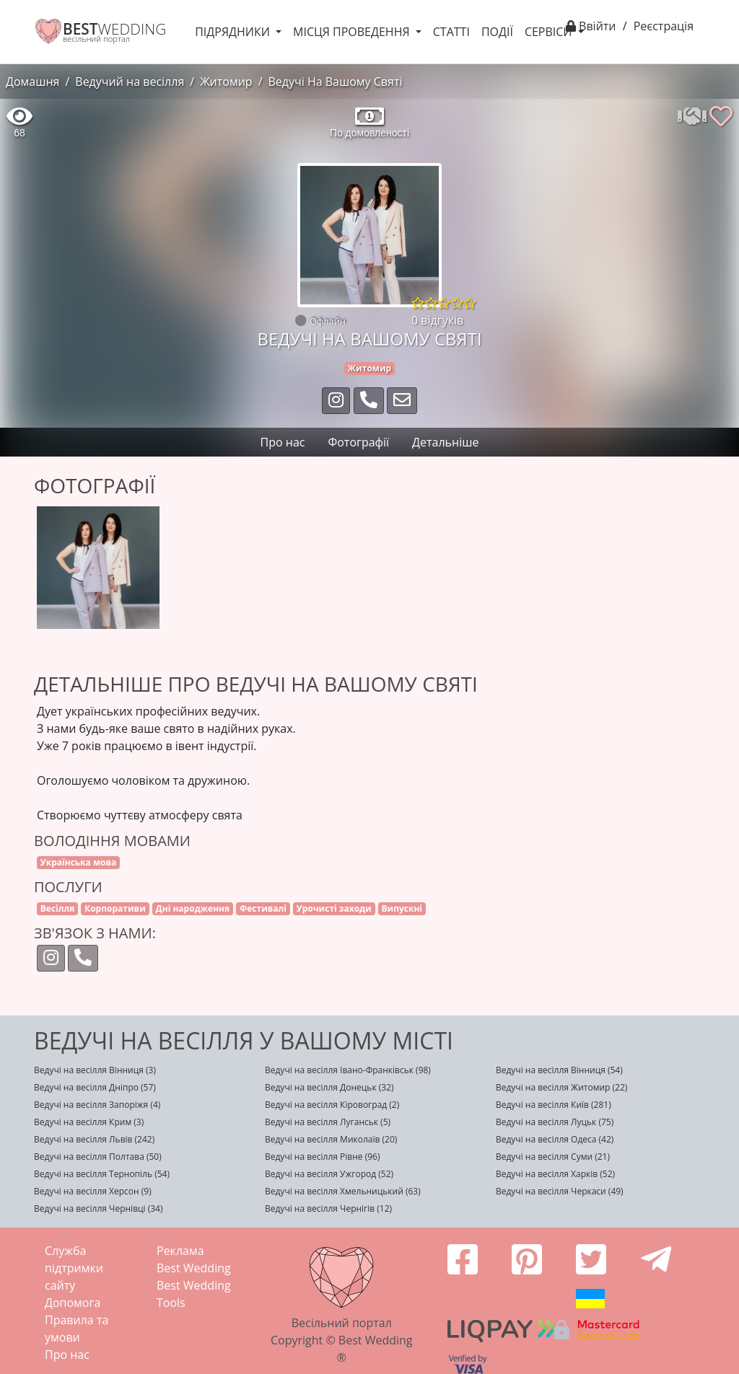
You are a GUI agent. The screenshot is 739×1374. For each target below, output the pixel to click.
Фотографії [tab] (358, 442)
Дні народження (193, 908)
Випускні (401, 908)
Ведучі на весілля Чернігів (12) (328, 1208)
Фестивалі (263, 908)
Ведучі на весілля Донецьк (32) (329, 1087)
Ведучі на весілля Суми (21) (553, 1156)
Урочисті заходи (334, 908)
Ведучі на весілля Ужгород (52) (329, 1174)
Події (497, 32)
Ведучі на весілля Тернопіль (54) (102, 1174)
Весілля (57, 908)
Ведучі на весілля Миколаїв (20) (331, 1139)
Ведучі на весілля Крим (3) (89, 1122)
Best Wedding (194, 1268)
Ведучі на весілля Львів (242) (94, 1139)
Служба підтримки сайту (74, 1268)
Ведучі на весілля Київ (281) (553, 1104)
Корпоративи (115, 908)
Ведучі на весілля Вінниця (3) (95, 1070)
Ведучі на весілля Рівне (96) (322, 1156)
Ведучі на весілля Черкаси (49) (560, 1191)
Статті (451, 32)
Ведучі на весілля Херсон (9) (93, 1191)
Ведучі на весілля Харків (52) (555, 1174)
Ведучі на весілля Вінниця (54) (559, 1070)
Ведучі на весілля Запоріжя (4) (97, 1104)
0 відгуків (437, 320)
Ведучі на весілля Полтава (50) (98, 1156)
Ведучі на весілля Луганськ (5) (327, 1122)
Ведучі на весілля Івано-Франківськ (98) (348, 1070)
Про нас (67, 1354)
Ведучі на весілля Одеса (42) (554, 1139)
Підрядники (234, 32)
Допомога (72, 1303)
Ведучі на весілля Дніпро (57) (95, 1087)
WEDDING (114, 29)
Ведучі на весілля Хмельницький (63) (343, 1191)
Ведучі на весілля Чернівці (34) (98, 1208)
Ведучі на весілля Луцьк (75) (554, 1122)
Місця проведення (353, 32)
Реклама (180, 1251)
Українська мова (78, 862)
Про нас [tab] (283, 442)
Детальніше (445, 442)
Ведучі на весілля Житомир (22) (561, 1087)
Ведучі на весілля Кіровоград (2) (332, 1104)
